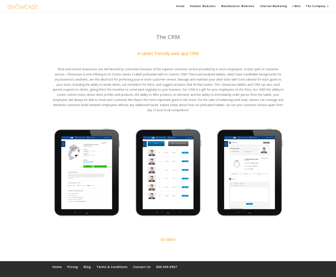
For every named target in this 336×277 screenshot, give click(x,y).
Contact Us (142, 267)
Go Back (168, 239)
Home (180, 6)
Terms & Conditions (112, 267)
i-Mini (296, 6)
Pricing (72, 267)
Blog (87, 267)
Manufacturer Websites (238, 6)
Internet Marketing (273, 6)
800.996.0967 (166, 267)
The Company (315, 6)
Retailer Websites (203, 6)
